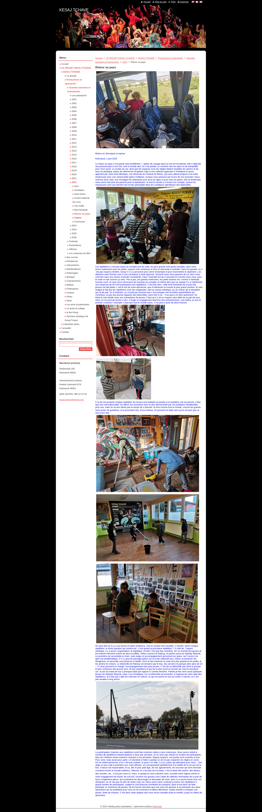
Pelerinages (72, 273)
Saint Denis (79, 194)
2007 (74, 123)
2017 (74, 162)
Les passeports (79, 95)
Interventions (73, 265)
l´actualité (66, 328)
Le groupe (71, 75)
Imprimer (184, 2)
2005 (74, 115)
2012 (74, 143)
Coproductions (74, 281)
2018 (74, 166)
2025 (74, 233)
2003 (74, 107)
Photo (69, 296)
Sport (69, 300)
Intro (76, 186)
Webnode (157, 806)
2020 (74, 174)
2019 (74, 170)
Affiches (73, 249)
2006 (74, 119)
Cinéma (70, 292)
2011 (74, 139)
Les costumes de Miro (80, 253)
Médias (70, 285)
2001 (74, 99)
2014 (74, 150)
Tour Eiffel (79, 206)
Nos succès (72, 257)
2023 (74, 225)
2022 (124, 62)
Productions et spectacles (170, 58)
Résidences (72, 261)
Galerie (77, 217)
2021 (74, 178)
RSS (173, 2)
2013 (74, 147)
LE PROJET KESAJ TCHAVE (120, 58)
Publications (72, 288)
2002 (74, 103)
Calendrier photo (71, 324)
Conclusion (79, 221)
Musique (71, 277)
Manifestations (74, 269)
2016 (74, 158)
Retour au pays (82, 213)
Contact (65, 332)
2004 (74, 111)
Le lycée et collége (76, 308)
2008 (74, 127)
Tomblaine (79, 190)
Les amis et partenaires (78, 304)
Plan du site (160, 2)
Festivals (73, 241)
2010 (74, 135)
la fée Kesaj (72, 312)
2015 (74, 154)
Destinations (75, 245)
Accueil (98, 58)
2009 (74, 131)
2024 (74, 229)
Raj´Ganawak (81, 210)
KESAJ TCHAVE (146, 58)
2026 (74, 237)
